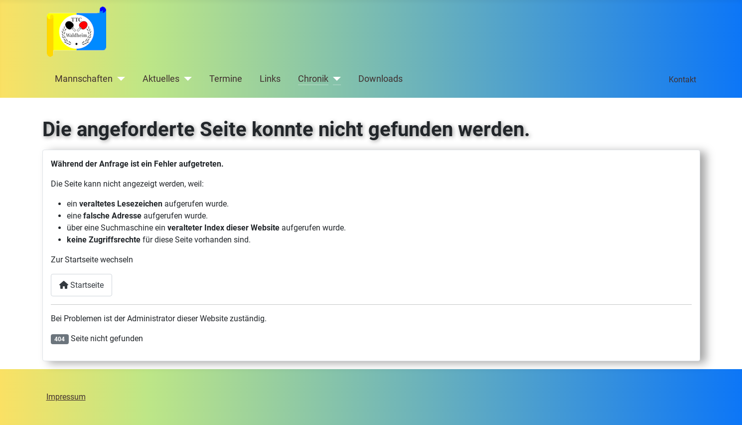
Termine (225, 79)
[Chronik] (334, 78)
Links (270, 79)
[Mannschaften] (119, 78)
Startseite (81, 285)
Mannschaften (84, 79)
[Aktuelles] (185, 78)
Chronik (313, 79)
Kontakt (682, 79)
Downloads (380, 79)
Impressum (66, 397)
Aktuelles (161, 79)
